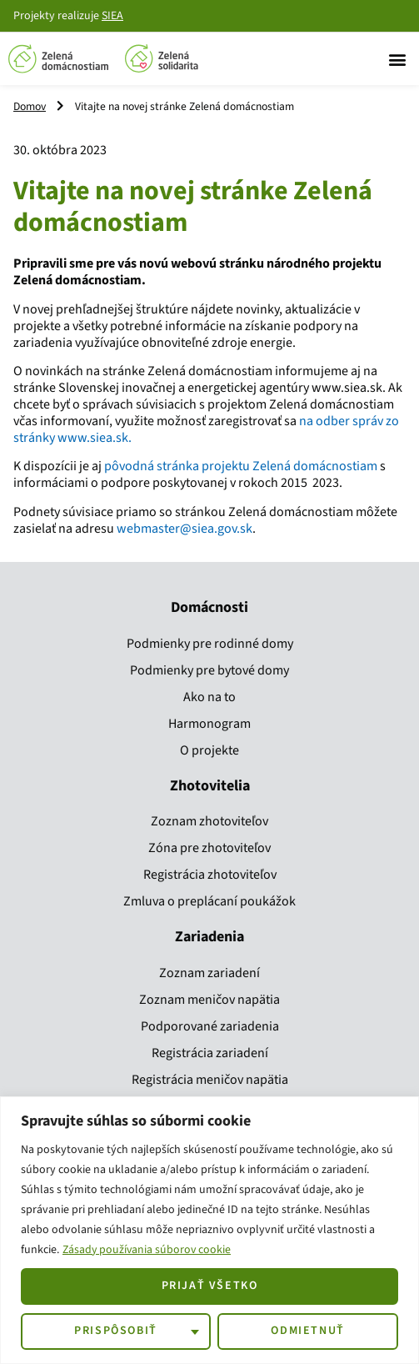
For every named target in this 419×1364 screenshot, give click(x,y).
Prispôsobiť (115, 1330)
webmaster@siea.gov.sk (184, 528)
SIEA (112, 16)
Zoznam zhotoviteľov (209, 821)
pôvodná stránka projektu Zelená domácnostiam (240, 466)
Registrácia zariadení (210, 1053)
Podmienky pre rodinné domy (210, 643)
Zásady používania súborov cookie (148, 1249)
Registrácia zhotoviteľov (210, 874)
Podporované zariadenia (210, 1026)
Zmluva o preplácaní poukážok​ (209, 901)
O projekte (209, 750)
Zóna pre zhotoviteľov (209, 848)
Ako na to (209, 697)
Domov (29, 106)
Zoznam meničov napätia (209, 999)
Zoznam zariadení (209, 973)
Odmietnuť (307, 1330)
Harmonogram (209, 724)
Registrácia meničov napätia (210, 1080)
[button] (397, 59)
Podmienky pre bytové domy (209, 670)
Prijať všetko (210, 1285)
